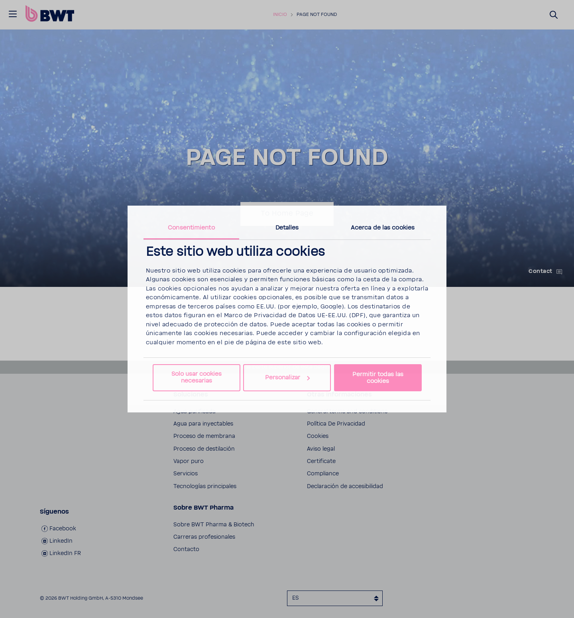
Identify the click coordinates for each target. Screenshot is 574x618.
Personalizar (287, 377)
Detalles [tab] (287, 227)
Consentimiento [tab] (191, 227)
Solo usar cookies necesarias (196, 377)
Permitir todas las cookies (377, 378)
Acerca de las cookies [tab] (383, 227)
